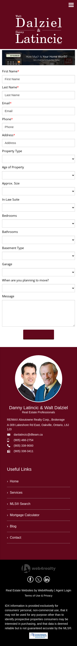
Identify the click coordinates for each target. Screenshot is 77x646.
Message (8, 296)
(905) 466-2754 (23, 440)
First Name (10, 71)
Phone (7, 119)
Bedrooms (9, 215)
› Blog (11, 526)
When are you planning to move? (25, 280)
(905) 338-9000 (23, 445)
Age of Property (13, 167)
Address (8, 135)
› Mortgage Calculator (23, 515)
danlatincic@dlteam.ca (28, 434)
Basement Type (13, 248)
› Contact (14, 537)
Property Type (12, 151)
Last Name (10, 87)
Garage (7, 264)
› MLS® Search (18, 504)
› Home (13, 481)
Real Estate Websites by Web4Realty (29, 590)
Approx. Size (11, 183)
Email (6, 103)
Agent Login (63, 590)
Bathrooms (10, 232)
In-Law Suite (10, 199)
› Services (15, 492)
